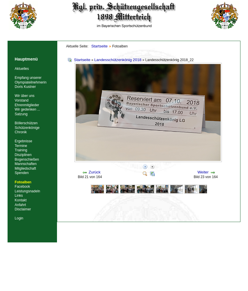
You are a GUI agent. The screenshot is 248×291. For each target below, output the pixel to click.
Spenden (22, 173)
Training (21, 150)
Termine (21, 146)
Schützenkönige (27, 128)
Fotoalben (23, 182)
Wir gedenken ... (27, 109)
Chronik (21, 132)
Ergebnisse (23, 141)
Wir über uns (25, 96)
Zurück (95, 172)
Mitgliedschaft (25, 168)
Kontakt (21, 200)
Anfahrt (20, 205)
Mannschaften (26, 164)
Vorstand (21, 100)
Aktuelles (22, 69)
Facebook (22, 186)
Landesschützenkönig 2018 (117, 60)
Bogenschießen (27, 159)
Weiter (202, 172)
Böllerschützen (26, 123)
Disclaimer (23, 209)
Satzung (21, 114)
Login (19, 218)
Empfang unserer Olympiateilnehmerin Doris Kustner (31, 82)
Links (19, 196)
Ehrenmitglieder (27, 105)
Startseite (82, 60)
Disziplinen (23, 155)
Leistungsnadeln (27, 191)
